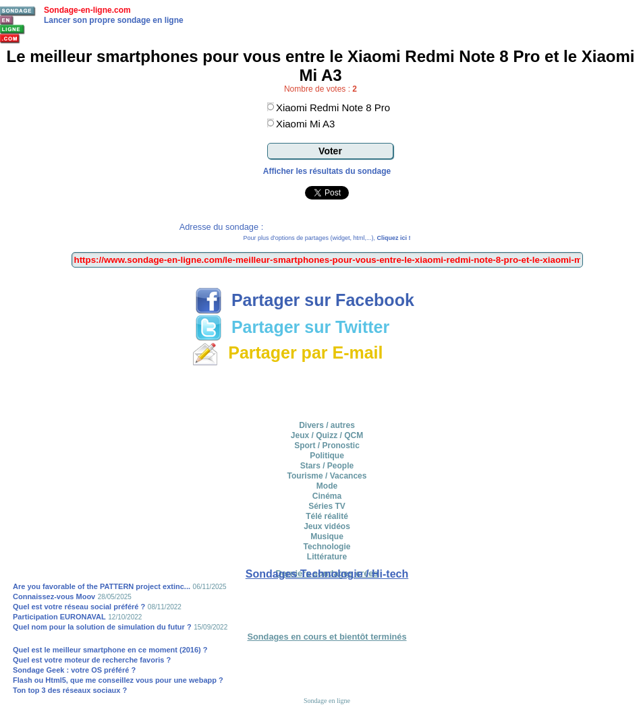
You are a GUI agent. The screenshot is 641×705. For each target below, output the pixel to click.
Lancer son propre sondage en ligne (114, 20)
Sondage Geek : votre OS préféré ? (74, 670)
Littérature (327, 556)
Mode (326, 486)
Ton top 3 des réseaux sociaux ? (70, 690)
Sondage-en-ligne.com (87, 10)
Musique (326, 536)
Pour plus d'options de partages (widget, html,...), (327, 238)
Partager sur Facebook (304, 299)
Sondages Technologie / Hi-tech (327, 574)
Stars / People (327, 465)
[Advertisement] (327, 391)
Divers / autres (327, 425)
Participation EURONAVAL (59, 617)
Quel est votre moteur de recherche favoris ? (92, 660)
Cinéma (326, 496)
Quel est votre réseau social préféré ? (79, 607)
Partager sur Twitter (292, 326)
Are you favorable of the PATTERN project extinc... (101, 586)
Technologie (327, 546)
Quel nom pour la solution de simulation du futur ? (102, 627)
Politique (327, 455)
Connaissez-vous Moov (54, 596)
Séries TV (326, 506)
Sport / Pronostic (327, 445)
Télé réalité (327, 516)
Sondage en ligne (327, 700)
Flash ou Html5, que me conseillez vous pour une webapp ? (118, 680)
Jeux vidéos (327, 526)
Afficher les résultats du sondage (327, 171)
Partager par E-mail (287, 352)
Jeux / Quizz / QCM (327, 435)
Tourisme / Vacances (327, 476)
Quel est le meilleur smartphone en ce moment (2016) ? (110, 650)
